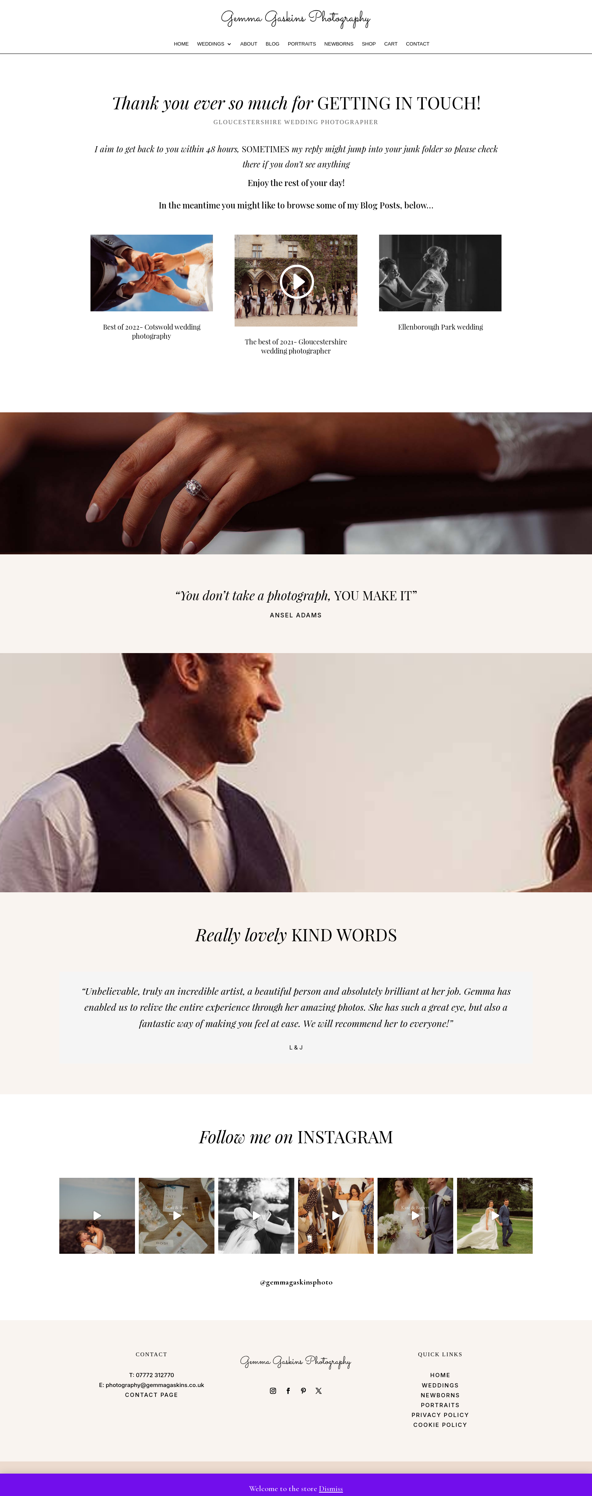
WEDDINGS (210, 44)
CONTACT (418, 44)
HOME (181, 44)
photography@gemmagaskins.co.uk (155, 1385)
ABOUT (248, 44)
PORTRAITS (302, 44)
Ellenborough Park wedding (440, 326)
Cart (390, 44)
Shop (369, 44)
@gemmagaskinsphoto (296, 1282)
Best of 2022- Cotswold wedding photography (151, 331)
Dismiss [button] (331, 1488)
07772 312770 (155, 1375)
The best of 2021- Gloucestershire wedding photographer (296, 346)
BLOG (272, 44)
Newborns (339, 44)
